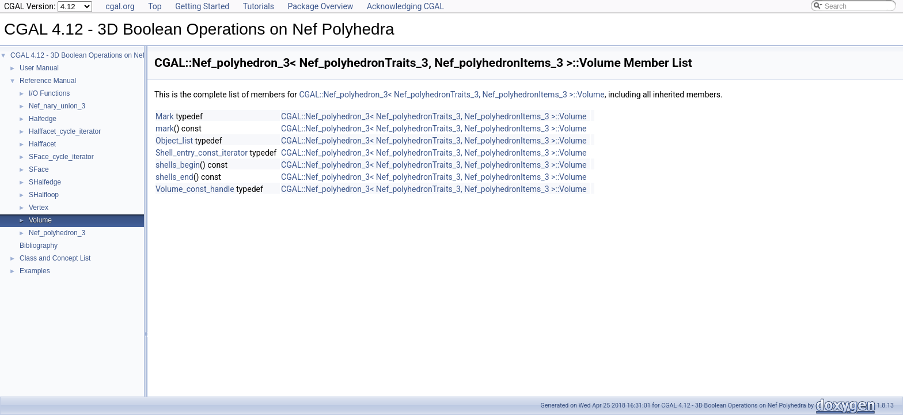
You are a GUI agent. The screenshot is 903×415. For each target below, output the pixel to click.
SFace (39, 169)
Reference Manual (48, 81)
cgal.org (119, 6)
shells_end (174, 177)
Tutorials (258, 6)
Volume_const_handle (194, 189)
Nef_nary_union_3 (57, 106)
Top (155, 6)
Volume (40, 220)
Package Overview (320, 6)
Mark (164, 116)
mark (164, 128)
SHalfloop (44, 195)
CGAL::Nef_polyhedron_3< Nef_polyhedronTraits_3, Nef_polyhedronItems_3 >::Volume (451, 94)
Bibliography (39, 246)
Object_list (174, 140)
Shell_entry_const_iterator (201, 152)
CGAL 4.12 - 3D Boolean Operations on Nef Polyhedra (93, 55)
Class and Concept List (55, 258)
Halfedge (42, 119)
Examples (35, 271)
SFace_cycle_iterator (61, 157)
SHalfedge (45, 182)
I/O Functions (49, 93)
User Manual (39, 68)
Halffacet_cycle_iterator (65, 131)
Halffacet (42, 144)
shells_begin (177, 164)
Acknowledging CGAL (405, 6)
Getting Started (202, 6)
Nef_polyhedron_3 (57, 233)
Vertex (38, 207)
